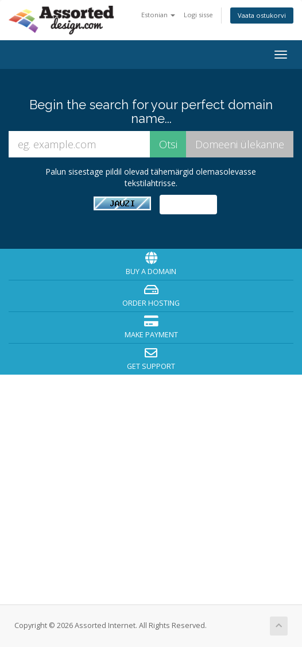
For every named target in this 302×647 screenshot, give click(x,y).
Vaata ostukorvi (262, 15)
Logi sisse (198, 14)
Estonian (158, 14)
